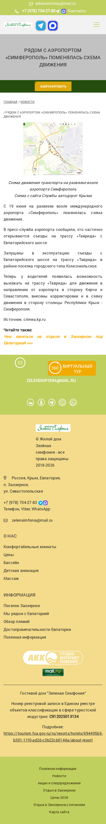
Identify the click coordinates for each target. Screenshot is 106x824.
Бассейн (11, 562)
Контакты (77, 10)
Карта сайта (59, 812)
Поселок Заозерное (22, 605)
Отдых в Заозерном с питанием (59, 804)
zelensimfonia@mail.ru (55, 3)
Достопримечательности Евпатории (37, 629)
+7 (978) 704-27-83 (39, 10)
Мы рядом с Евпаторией (26, 613)
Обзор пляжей (17, 621)
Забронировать (53, 86)
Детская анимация (21, 570)
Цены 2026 (59, 797)
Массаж (11, 578)
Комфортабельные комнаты (30, 546)
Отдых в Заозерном (59, 790)
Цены (9, 554)
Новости (27, 102)
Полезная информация (25, 637)
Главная (11, 102)
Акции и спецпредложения (59, 783)
